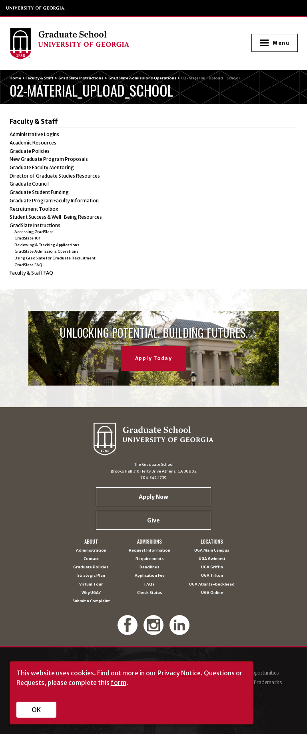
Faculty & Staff (40, 78)
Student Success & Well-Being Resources (56, 217)
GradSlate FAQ (28, 265)
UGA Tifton (212, 576)
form (118, 683)
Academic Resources (33, 143)
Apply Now (153, 497)
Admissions (149, 541)
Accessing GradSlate (34, 231)
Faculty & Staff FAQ (31, 273)
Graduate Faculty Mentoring (42, 167)
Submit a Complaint (91, 601)
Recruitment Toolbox (34, 209)
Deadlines (149, 567)
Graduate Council (29, 184)
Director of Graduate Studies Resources (55, 176)
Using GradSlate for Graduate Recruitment (55, 258)
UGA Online (212, 593)
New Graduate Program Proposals (49, 159)
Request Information (149, 550)
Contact (91, 559)
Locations (212, 541)
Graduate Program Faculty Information (54, 201)
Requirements (150, 559)
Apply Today (153, 358)
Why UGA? (91, 593)
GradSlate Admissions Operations (142, 78)
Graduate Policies (30, 151)
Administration (91, 550)
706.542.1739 (153, 477)
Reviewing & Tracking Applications (46, 245)
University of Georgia (35, 8)
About (91, 541)
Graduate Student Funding (39, 192)
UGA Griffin (212, 567)
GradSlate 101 (27, 238)
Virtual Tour (91, 584)
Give (153, 520)
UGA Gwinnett (212, 559)
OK (36, 710)
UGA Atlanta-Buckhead (212, 584)
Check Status (149, 593)
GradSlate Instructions (81, 78)
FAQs (149, 584)
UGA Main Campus (211, 550)
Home (15, 78)
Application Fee (150, 576)
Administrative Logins (34, 134)
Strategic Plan (91, 576)
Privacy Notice (179, 673)
